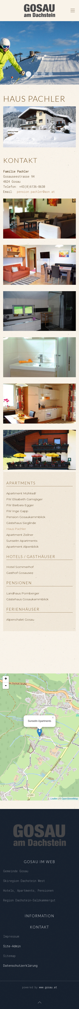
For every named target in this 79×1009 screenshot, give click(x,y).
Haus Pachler (16, 529)
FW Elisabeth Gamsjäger (24, 499)
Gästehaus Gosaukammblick (27, 599)
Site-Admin (12, 946)
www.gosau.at (48, 987)
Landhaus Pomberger (22, 593)
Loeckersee (36, 74)
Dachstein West (28, 74)
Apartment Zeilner (19, 535)
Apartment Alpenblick (22, 546)
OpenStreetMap (70, 798)
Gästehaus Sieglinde (21, 523)
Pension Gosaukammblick (25, 517)
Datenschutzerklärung (20, 966)
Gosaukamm (50, 74)
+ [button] (5, 679)
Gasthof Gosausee (19, 573)
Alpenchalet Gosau (20, 619)
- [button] (5, 686)
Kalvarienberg (43, 74)
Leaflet (53, 798)
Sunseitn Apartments (21, 541)
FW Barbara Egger (20, 505)
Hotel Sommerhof (19, 567)
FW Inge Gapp (17, 511)
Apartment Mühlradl (21, 493)
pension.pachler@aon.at (36, 192)
